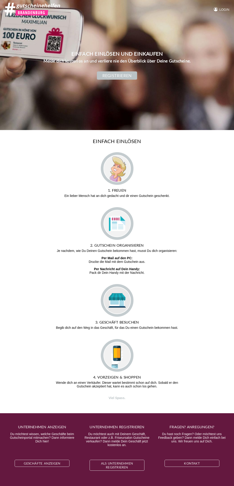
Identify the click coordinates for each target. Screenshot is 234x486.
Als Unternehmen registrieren (117, 465)
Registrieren (117, 75)
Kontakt (191, 463)
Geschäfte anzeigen (42, 463)
